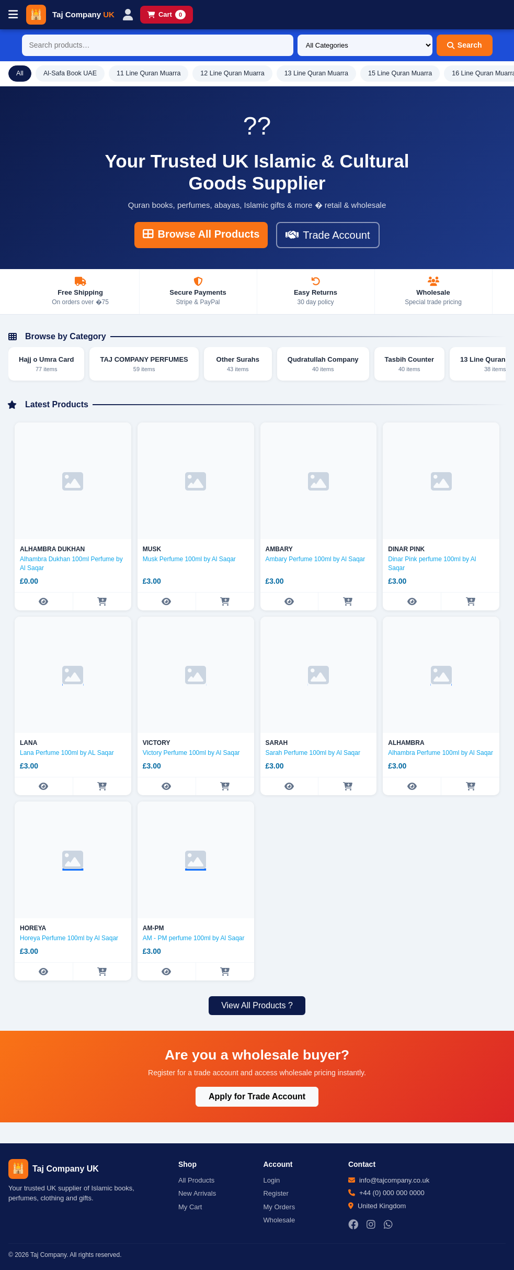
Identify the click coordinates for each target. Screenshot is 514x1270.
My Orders (279, 1207)
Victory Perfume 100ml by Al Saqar (191, 752)
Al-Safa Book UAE (70, 73)
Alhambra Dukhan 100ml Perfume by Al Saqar (71, 563)
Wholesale (279, 1220)
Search (464, 45)
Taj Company (83, 14)
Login (271, 1180)
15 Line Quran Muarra (400, 73)
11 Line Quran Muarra (148, 73)
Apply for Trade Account (257, 1096)
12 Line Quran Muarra (232, 73)
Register (275, 1193)
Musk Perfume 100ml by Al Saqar (189, 559)
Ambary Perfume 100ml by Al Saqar (315, 559)
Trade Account (327, 235)
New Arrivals (197, 1193)
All (20, 73)
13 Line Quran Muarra (316, 73)
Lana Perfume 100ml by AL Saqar (67, 752)
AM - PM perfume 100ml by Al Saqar (194, 938)
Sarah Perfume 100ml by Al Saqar (313, 752)
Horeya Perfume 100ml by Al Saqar (69, 938)
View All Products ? (257, 1005)
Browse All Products (201, 234)
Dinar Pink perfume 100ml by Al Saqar (432, 563)
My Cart (190, 1207)
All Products (196, 1180)
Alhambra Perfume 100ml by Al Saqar (440, 752)
